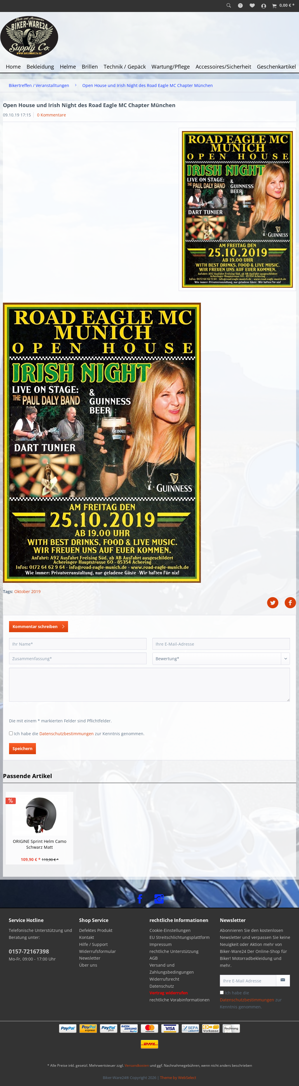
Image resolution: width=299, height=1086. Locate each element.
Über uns (88, 965)
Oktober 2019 (27, 591)
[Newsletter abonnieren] (283, 980)
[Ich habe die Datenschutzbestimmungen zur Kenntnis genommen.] (11, 733)
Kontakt (86, 937)
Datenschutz (162, 986)
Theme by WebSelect (178, 1077)
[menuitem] (229, 6)
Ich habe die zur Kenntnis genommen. (79, 733)
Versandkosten (137, 1065)
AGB (154, 958)
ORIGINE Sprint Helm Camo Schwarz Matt (39, 844)
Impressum (161, 944)
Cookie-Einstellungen (170, 930)
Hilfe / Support (93, 944)
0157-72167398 (29, 951)
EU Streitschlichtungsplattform (180, 937)
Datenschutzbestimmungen (66, 733)
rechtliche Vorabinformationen (180, 1000)
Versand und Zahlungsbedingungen (172, 968)
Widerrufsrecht (164, 979)
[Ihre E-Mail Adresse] (248, 980)
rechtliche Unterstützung (174, 951)
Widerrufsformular (97, 951)
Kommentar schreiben (39, 625)
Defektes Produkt (95, 930)
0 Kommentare (51, 115)
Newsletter (89, 958)
